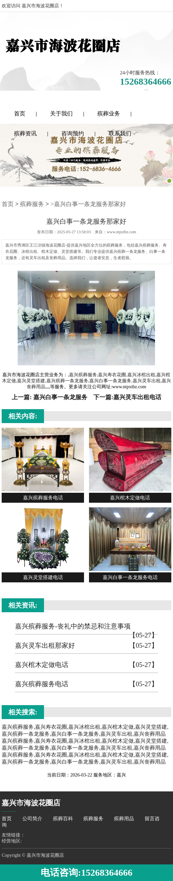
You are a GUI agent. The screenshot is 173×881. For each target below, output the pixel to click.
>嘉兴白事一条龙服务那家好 (88, 204)
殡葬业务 (108, 113)
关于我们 (61, 113)
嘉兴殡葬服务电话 (86, 684)
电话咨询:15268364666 (86, 872)
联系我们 (120, 133)
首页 (19, 113)
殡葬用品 (124, 818)
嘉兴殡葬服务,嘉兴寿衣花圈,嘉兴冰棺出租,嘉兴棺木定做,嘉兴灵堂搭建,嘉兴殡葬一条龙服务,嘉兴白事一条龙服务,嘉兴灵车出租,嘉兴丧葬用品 (86, 380)
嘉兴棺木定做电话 (86, 664)
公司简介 (33, 818)
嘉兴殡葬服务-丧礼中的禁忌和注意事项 (86, 628)
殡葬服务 (32, 204)
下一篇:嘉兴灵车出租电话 (127, 397)
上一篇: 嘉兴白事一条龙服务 (49, 397)
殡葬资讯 (25, 133)
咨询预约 (72, 133)
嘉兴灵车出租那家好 (86, 645)
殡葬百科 (63, 818)
